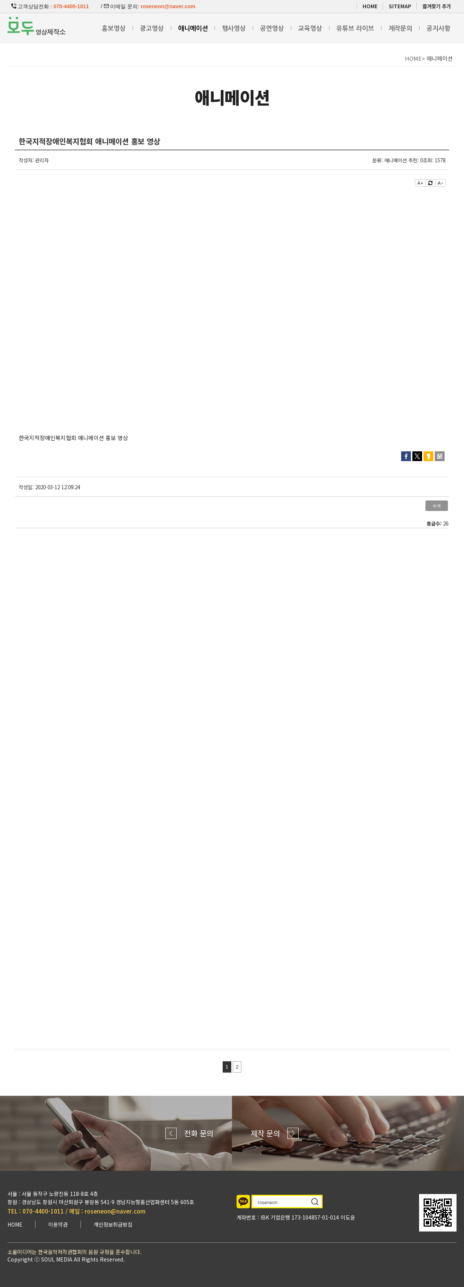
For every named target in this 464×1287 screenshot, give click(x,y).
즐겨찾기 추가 (436, 6)
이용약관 (58, 1224)
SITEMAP (400, 6)
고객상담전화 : (50, 6)
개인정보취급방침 (113, 1224)
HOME (370, 6)
